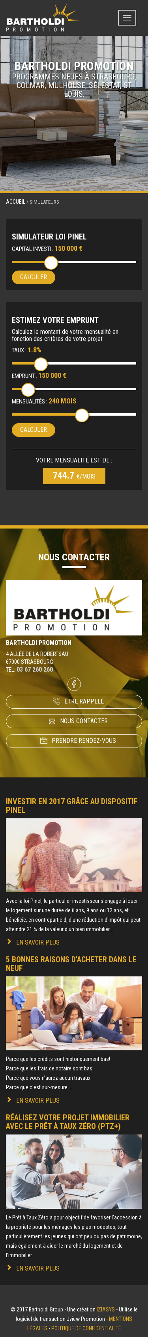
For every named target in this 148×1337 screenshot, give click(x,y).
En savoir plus (38, 942)
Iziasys (106, 1309)
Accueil (15, 202)
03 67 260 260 (35, 669)
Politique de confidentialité (86, 1328)
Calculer (33, 277)
